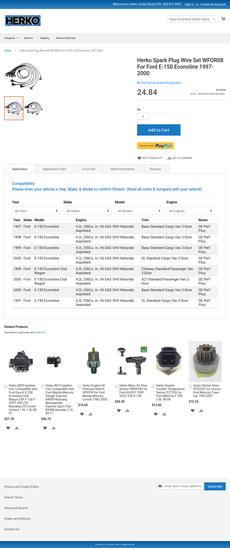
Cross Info (88, 218)
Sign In (189, 4)
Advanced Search (16, 532)
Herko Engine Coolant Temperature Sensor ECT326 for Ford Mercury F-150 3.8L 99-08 (170, 441)
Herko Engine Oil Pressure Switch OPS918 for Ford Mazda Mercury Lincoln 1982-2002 (94, 441)
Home (7, 50)
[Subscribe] (215, 511)
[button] (121, 120)
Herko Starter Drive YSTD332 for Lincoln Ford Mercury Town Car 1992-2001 (207, 440)
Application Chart (54, 218)
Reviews (155, 218)
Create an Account (213, 4)
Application (19, 218)
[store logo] (22, 21)
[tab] (19, 218)
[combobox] (192, 19)
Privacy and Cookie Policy (21, 511)
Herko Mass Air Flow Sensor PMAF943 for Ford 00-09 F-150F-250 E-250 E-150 (133, 440)
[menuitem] (10, 38)
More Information (122, 218)
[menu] (115, 38)
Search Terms (13, 522)
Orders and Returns (17, 543)
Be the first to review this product (159, 83)
